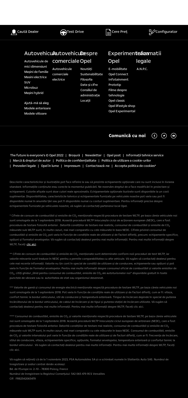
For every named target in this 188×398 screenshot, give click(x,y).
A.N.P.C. (142, 69)
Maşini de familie (36, 72)
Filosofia (86, 79)
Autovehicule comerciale (68, 57)
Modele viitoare (35, 113)
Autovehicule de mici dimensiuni (36, 64)
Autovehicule (40, 53)
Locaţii (85, 101)
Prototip (115, 85)
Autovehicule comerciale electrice (62, 74)
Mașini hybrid (33, 93)
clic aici (31, 244)
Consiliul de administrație (90, 93)
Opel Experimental (122, 111)
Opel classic (117, 101)
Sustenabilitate (91, 74)
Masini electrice (35, 77)
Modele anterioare (37, 108)
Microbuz (31, 88)
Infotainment (118, 79)
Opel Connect (118, 74)
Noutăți (86, 69)
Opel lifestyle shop (122, 106)
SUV (27, 82)
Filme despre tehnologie (118, 93)
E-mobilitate (118, 69)
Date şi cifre (89, 85)
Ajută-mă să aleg (36, 103)
